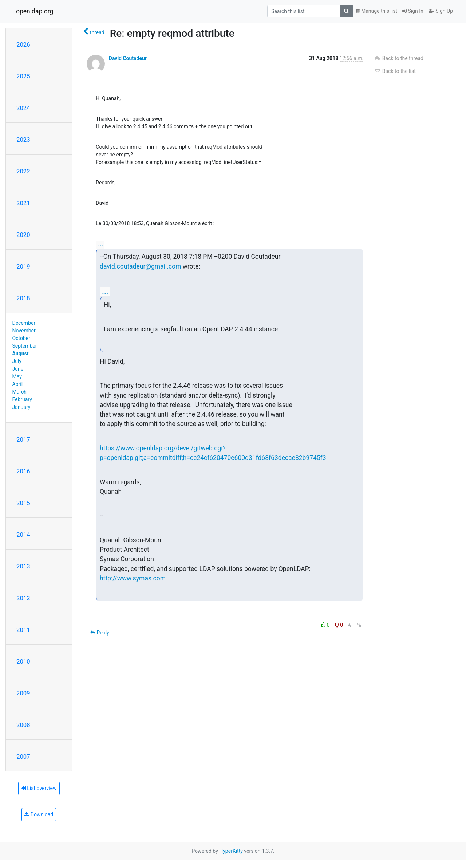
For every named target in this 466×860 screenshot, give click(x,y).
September (24, 346)
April (17, 384)
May (17, 376)
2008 (23, 724)
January (21, 407)
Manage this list (376, 11)
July (16, 361)
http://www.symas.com (133, 578)
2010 (23, 661)
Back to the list (394, 71)
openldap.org (34, 11)
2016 (23, 471)
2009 (23, 693)
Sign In (412, 11)
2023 (23, 139)
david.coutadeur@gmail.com (140, 266)
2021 (23, 203)
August (20, 353)
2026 (23, 44)
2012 (23, 598)
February (22, 399)
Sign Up (441, 11)
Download (38, 814)
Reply (99, 633)
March (19, 392)
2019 (23, 266)
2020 (23, 234)
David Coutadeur (128, 58)
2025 (23, 76)
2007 (23, 756)
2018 (23, 298)
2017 (23, 439)
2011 (23, 629)
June (18, 369)
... (100, 244)
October (21, 338)
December (24, 323)
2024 (23, 108)
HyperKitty (231, 851)
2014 (23, 534)
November (24, 330)
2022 (23, 171)
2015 (23, 503)
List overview (39, 788)
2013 (23, 566)
